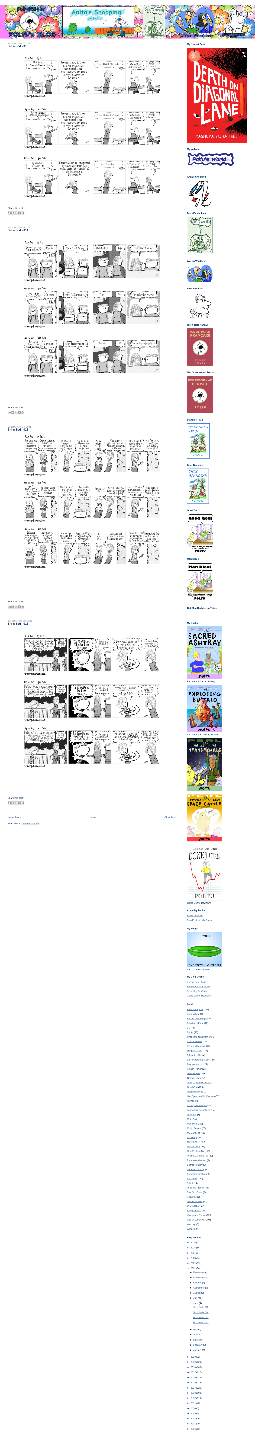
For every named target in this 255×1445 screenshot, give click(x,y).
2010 (193, 1408)
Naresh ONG (193, 1146)
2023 (193, 1258)
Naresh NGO (193, 1142)
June (196, 1303)
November (199, 1277)
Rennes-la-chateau (196, 1160)
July (195, 1298)
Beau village (193, 1014)
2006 (193, 1429)
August (197, 1293)
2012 (193, 1398)
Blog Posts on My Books (199, 920)
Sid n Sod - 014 (18, 230)
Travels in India (194, 1201)
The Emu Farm (194, 1192)
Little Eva (191, 1114)
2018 (193, 1367)
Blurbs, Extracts (195, 915)
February (198, 1345)
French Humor (194, 1069)
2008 (193, 1418)
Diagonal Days (194, 1050)
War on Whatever (196, 1219)
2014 (193, 1387)
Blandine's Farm (195, 1023)
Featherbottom (194, 1064)
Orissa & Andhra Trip (197, 1155)
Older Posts (170, 817)
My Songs (192, 1137)
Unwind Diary (194, 1206)
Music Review (194, 1128)
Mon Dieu (192, 1123)
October (197, 1282)
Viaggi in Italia (194, 1210)
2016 (193, 1377)
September (199, 1287)
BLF (189, 1027)
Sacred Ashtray (194, 1165)
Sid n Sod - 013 (18, 429)
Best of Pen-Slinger (197, 982)
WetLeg (191, 1229)
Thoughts (191, 1197)
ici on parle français (197, 1105)
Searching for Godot (197, 991)
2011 (193, 1403)
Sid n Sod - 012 (18, 623)
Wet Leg (191, 1224)
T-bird (190, 1183)
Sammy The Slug (195, 1169)
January (197, 1350)
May (195, 1329)
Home (92, 817)
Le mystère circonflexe (198, 1110)
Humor (190, 1101)
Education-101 (194, 1055)
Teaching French (195, 1187)
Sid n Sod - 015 (18, 46)
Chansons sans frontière (199, 1037)
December (199, 1272)
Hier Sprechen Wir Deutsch (201, 1096)
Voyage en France (196, 1215)
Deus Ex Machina (196, 1046)
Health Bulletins (195, 1091)
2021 (193, 1268)
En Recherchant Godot (198, 986)
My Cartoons (193, 1133)
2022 (193, 1263)
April (196, 1334)
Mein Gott (192, 1119)
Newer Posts (14, 817)
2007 (193, 1423)
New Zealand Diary (196, 1151)
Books (190, 1032)
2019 (193, 1362)
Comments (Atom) (31, 823)
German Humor (195, 1078)
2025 (193, 1247)
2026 (193, 1242)
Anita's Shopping (195, 1009)
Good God (192, 1087)
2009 (193, 1413)
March (196, 1339)
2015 (193, 1382)
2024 (193, 1253)
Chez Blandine (194, 1041)
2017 (193, 1372)
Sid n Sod (192, 1178)
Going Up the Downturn (199, 995)
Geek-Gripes (193, 1073)
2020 (193, 1357)
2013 (193, 1393)
